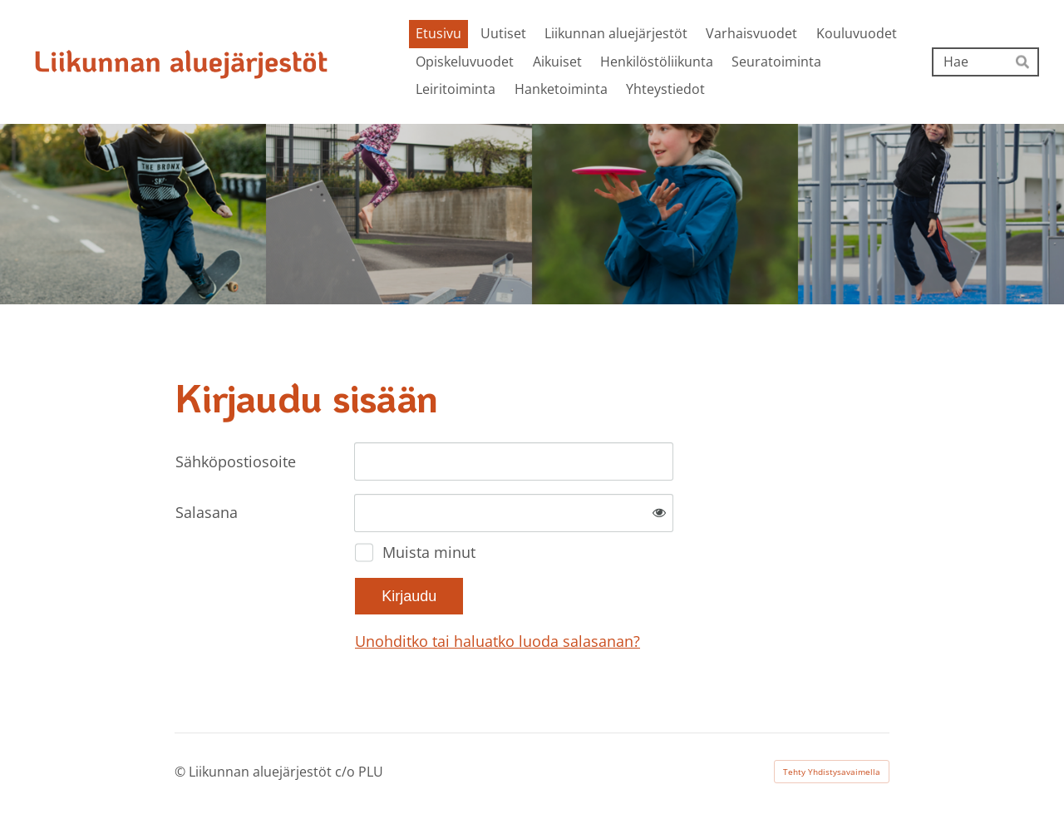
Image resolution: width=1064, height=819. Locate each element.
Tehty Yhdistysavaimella (831, 771)
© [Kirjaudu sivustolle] (182, 771)
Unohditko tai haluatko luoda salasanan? (497, 641)
